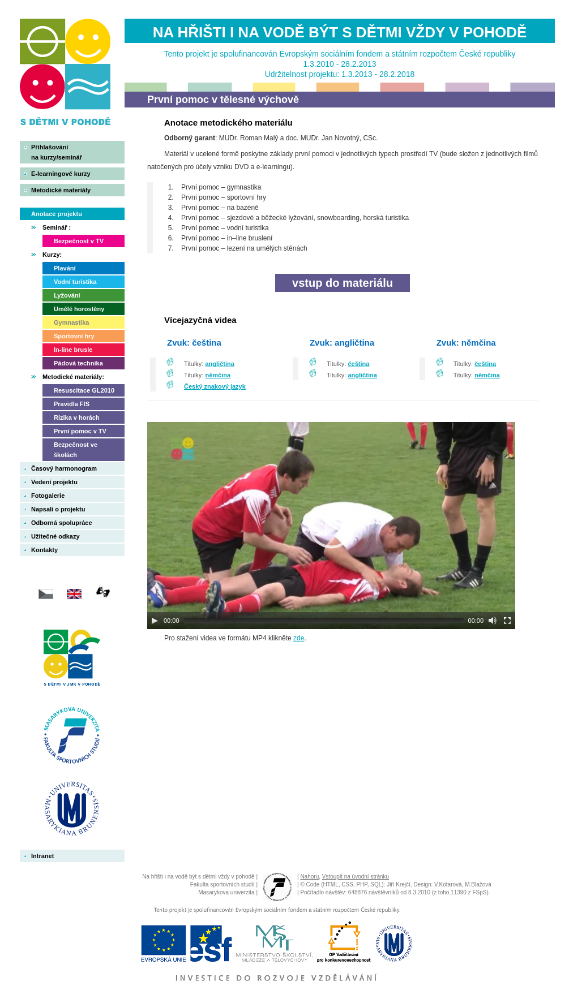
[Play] (154, 620)
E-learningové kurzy (61, 173)
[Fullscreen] (507, 620)
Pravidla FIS (71, 404)
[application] (331, 525)
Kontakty (44, 549)
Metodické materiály (61, 190)
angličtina (220, 363)
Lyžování (67, 295)
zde (298, 638)
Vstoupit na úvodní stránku (355, 876)
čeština (358, 363)
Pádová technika (78, 363)
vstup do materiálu (342, 283)
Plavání (65, 268)
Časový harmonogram (64, 468)
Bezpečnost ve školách (75, 449)
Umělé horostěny (79, 308)
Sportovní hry (74, 336)
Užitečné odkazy (55, 536)
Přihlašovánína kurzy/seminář (56, 152)
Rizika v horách (77, 417)
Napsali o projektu (58, 509)
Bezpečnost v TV (79, 241)
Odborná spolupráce (61, 522)
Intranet (42, 855)
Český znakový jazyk (215, 386)
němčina (218, 375)
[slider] (324, 620)
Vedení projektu (54, 482)
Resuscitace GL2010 (84, 390)
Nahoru (309, 876)
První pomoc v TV (80, 431)
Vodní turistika (75, 281)
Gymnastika (71, 322)
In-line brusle (73, 349)
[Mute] (492, 620)
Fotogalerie (48, 495)
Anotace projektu (56, 213)
